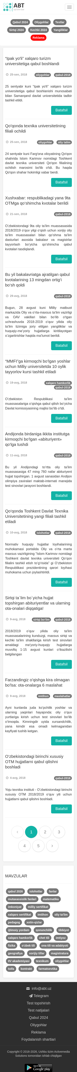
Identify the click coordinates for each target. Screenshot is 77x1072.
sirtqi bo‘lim (41, 619)
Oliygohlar (38, 1025)
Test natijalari (38, 1010)
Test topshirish (38, 1003)
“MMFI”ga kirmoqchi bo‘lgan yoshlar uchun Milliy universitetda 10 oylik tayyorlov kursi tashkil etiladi (37, 366)
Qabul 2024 (38, 1018)
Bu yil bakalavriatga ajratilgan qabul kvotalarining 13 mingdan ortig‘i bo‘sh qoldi (37, 279)
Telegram (38, 996)
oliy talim (64, 142)
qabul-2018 (62, 75)
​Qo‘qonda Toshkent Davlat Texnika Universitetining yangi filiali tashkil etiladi (36, 516)
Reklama (38, 1032)
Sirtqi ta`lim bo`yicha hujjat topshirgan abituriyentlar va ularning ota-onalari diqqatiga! (37, 603)
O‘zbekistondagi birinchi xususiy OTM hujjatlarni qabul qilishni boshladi (34, 761)
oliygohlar (43, 75)
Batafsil (61, 110)
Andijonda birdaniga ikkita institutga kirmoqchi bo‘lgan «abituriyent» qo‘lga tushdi (37, 439)
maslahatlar (62, 696)
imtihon (43, 696)
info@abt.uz (38, 988)
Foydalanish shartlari (38, 1039)
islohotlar (43, 532)
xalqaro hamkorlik (58, 383)
